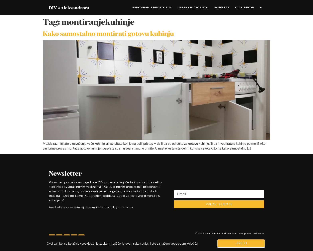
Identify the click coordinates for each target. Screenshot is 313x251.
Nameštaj (221, 7)
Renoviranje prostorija (152, 7)
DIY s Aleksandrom (69, 8)
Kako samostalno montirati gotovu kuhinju (108, 33)
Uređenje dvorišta (193, 7)
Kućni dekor (244, 7)
